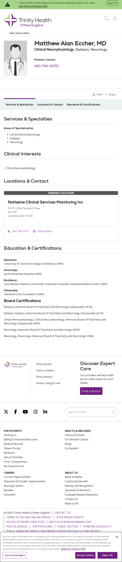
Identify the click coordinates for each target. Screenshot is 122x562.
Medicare (9, 452)
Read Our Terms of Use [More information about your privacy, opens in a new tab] (73, 548)
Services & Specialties (19, 104)
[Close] (116, 536)
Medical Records (13, 444)
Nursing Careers (14, 485)
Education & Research (78, 490)
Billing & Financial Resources (21, 439)
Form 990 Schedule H (97, 526)
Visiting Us (10, 435)
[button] (115, 17)
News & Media (73, 477)
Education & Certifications (83, 104)
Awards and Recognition (79, 485)
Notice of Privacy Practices (25, 522)
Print (97, 94)
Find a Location (45, 370)
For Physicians (43, 526)
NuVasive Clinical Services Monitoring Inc (45, 202)
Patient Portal (12, 448)
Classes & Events (75, 435)
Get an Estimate (13, 457)
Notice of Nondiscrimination (70, 522)
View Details (42, 231)
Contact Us (71, 499)
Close (112, 3)
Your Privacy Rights (70, 517)
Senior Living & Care (48, 383)
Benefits (9, 490)
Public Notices (68, 526)
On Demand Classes (76, 439)
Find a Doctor (44, 364)
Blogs (68, 444)
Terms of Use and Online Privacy (28, 517)
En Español (71, 448)
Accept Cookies (85, 555)
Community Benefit (76, 481)
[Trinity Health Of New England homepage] (27, 26)
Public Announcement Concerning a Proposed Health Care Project (53, 531)
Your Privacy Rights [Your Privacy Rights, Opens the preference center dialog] (14, 555)
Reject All (107, 555)
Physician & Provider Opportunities (25, 481)
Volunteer (10, 494)
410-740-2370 (46, 66)
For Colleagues (17, 526)
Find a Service (44, 377)
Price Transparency (15, 461)
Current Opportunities (17, 477)
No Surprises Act (14, 466)
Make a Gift (71, 503)
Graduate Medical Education (81, 494)
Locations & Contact (50, 104)
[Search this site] (91, 412)
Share (110, 94)
